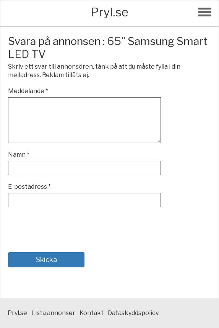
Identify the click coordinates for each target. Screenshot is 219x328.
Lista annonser (53, 313)
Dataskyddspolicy (133, 313)
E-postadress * (29, 186)
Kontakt (91, 313)
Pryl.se (109, 12)
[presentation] (66, 229)
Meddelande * (28, 91)
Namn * (18, 154)
